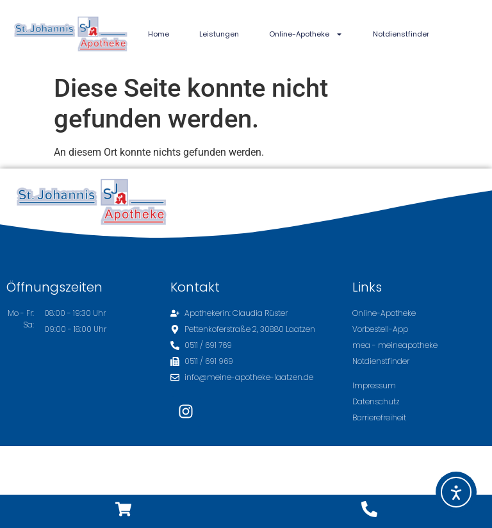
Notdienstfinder (401, 34)
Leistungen (219, 34)
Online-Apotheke (306, 34)
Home (158, 34)
